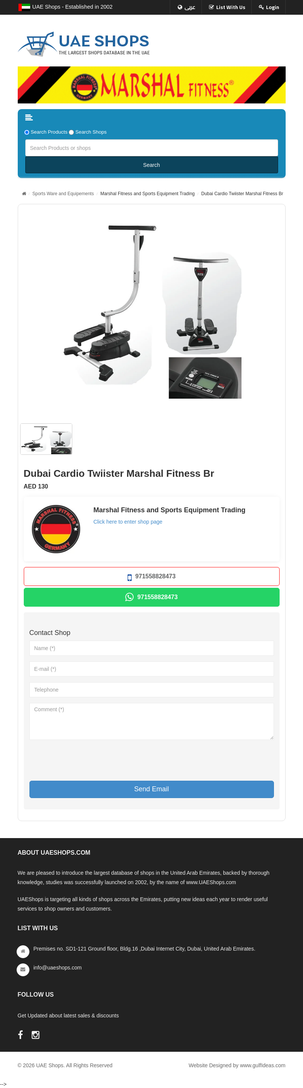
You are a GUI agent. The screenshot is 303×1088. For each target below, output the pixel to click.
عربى (190, 7)
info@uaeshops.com (58, 968)
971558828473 (152, 578)
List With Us (230, 7)
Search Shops (91, 132)
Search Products (49, 132)
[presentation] (86, 760)
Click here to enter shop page (128, 522)
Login (272, 7)
